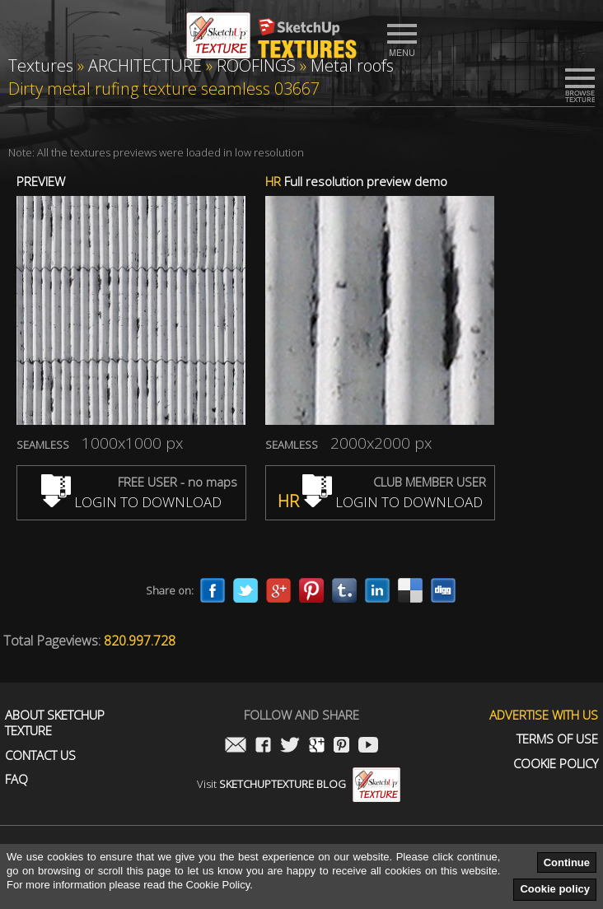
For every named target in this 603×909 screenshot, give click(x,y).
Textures (40, 65)
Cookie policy (555, 889)
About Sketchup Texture (55, 723)
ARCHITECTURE (145, 65)
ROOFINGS (256, 65)
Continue (567, 862)
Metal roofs (352, 65)
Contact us (40, 755)
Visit (298, 783)
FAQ (16, 779)
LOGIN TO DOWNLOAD (131, 501)
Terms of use (557, 739)
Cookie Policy (555, 763)
